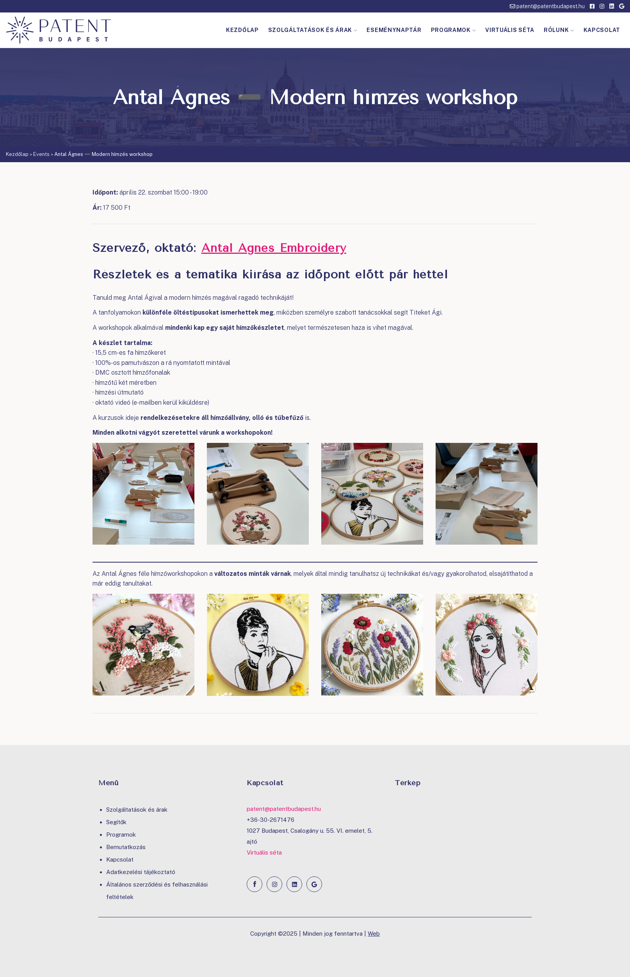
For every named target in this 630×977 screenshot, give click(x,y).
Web (374, 933)
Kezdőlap (242, 30)
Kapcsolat (602, 30)
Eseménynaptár (394, 30)
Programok (453, 30)
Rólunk (559, 30)
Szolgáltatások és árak (313, 30)
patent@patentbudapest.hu (547, 6)
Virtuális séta (509, 30)
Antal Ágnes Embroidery (273, 248)
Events (41, 154)
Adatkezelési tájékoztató (140, 872)
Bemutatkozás (126, 847)
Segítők (116, 822)
